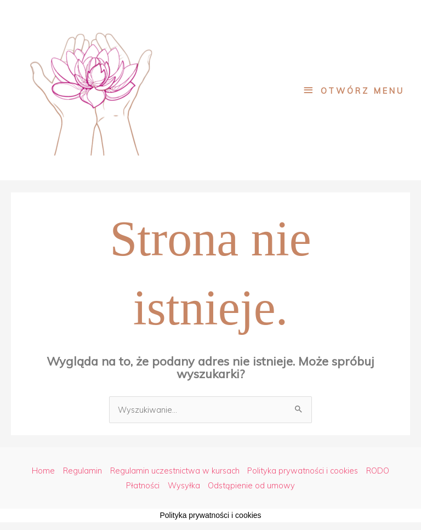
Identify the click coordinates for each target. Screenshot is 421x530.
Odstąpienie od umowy (251, 485)
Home (43, 470)
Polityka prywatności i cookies (302, 470)
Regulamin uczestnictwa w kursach (175, 470)
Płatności (143, 485)
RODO (377, 470)
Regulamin (82, 470)
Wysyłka (184, 485)
